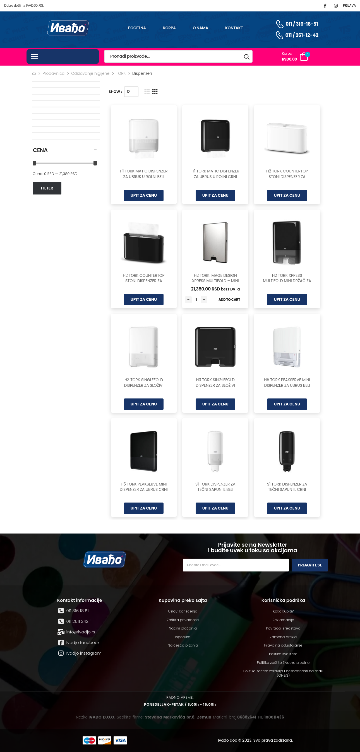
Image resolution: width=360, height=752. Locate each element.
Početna (137, 28)
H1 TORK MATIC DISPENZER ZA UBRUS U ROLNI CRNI (215, 173)
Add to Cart (229, 299)
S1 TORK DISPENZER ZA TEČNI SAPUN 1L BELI (215, 486)
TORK (121, 73)
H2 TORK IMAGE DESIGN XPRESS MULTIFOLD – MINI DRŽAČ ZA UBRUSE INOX (215, 281)
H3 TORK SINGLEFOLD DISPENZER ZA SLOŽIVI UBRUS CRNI (215, 385)
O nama (200, 28)
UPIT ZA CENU (144, 195)
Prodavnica (54, 73)
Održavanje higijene (90, 73)
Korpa (169, 28)
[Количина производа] (196, 299)
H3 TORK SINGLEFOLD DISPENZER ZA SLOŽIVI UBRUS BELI (144, 385)
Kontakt (234, 28)
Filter (47, 188)
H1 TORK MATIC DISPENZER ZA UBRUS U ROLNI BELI (143, 173)
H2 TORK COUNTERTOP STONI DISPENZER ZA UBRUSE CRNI (143, 281)
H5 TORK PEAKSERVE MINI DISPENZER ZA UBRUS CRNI (144, 486)
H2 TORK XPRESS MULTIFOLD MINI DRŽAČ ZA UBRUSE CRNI (287, 281)
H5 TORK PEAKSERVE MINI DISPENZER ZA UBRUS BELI (287, 382)
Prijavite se (310, 565)
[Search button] (247, 56)
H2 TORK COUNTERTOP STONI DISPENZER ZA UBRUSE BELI (287, 176)
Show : (115, 91)
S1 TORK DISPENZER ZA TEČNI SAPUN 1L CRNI (287, 486)
